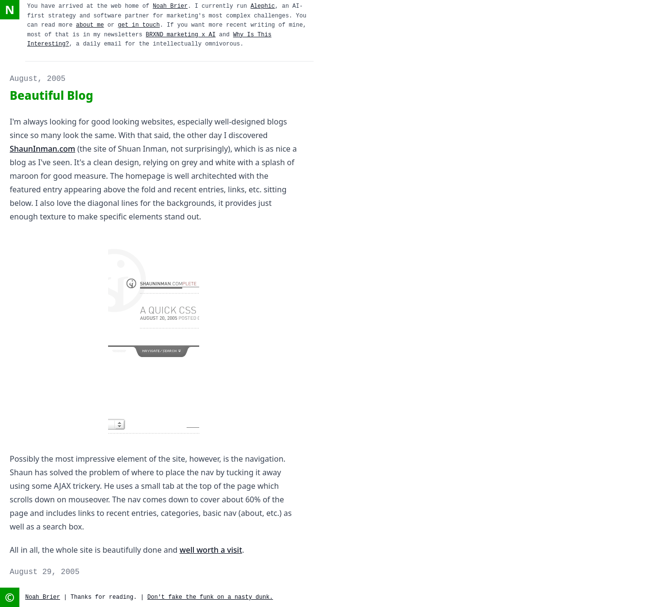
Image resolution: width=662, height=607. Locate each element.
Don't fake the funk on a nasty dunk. (210, 597)
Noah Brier (170, 6)
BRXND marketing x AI (181, 34)
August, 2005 (37, 79)
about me (90, 25)
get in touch (138, 25)
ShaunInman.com (42, 148)
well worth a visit (211, 550)
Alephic (263, 6)
